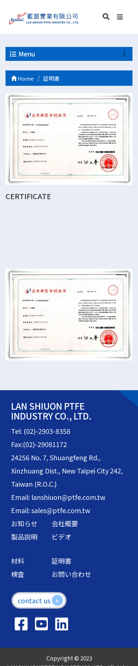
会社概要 (65, 523)
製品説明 (24, 536)
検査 (17, 574)
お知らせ (24, 523)
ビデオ (61, 536)
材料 (17, 561)
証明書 (61, 561)
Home (22, 78)
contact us (40, 600)
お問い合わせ (71, 574)
